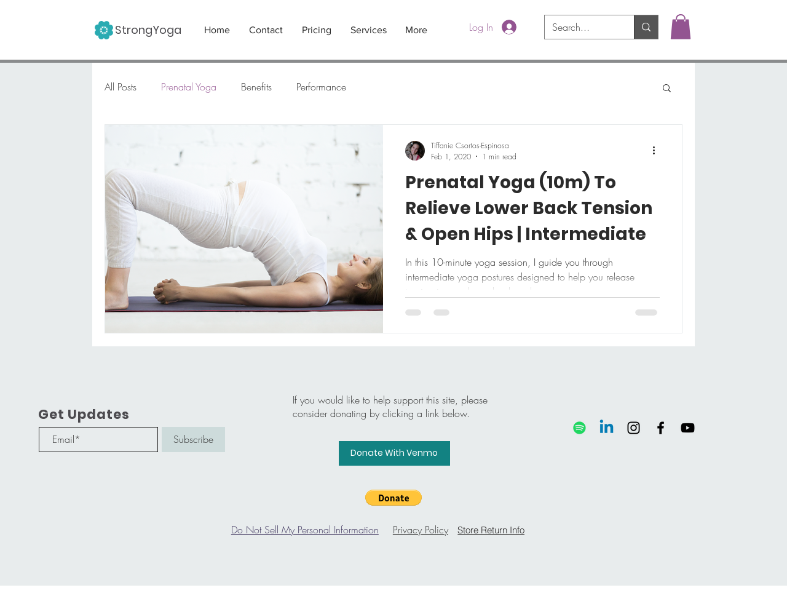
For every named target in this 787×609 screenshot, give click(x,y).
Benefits (256, 87)
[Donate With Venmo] (394, 453)
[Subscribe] (193, 439)
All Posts (120, 87)
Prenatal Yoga (188, 87)
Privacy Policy (420, 529)
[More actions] (658, 150)
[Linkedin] (606, 428)
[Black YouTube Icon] (687, 428)
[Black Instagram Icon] (633, 428)
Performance (321, 87)
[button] (680, 26)
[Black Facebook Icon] (660, 428)
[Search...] (580, 27)
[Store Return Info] (491, 529)
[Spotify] (579, 428)
